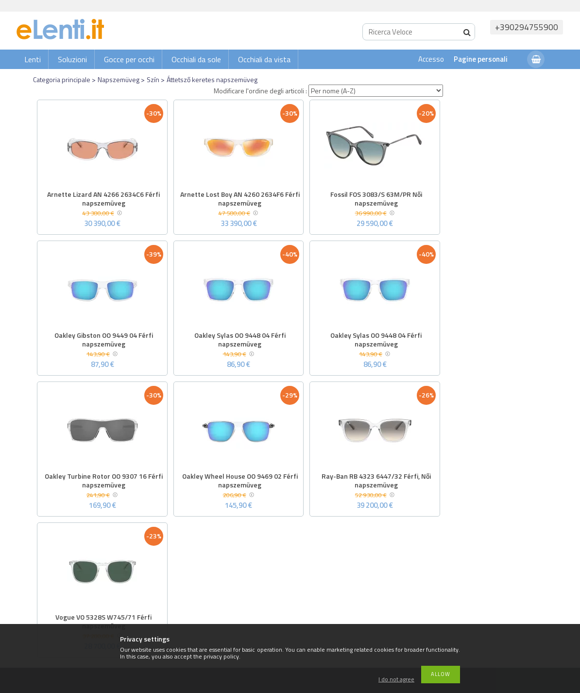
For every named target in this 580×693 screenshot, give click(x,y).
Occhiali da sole (196, 59)
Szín (153, 79)
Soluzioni (72, 59)
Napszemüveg (118, 79)
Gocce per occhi (129, 59)
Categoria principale (61, 79)
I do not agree (396, 679)
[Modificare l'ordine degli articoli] (375, 91)
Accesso (431, 59)
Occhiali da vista (264, 59)
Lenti (32, 59)
